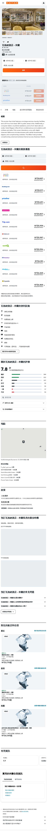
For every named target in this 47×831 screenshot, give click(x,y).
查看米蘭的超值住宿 (40, 668)
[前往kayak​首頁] (12, 3)
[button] (3, 3)
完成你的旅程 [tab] (8, 779)
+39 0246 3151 (6, 52)
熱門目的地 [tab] (18, 779)
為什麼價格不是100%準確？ (24, 824)
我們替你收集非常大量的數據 (24, 820)
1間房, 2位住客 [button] (8, 65)
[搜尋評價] (25, 397)
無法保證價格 (25, 811)
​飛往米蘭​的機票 (9, 790)
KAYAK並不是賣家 (24, 817)
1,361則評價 (11, 54)
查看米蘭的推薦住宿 (40, 705)
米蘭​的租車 (8, 793)
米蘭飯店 (7, 795)
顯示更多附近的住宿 (40, 631)
